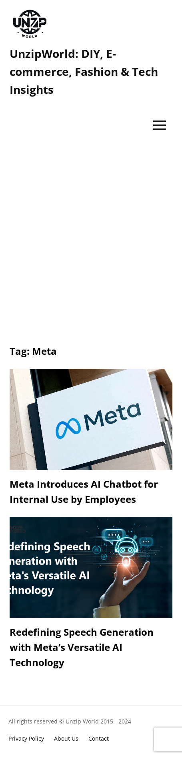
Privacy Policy (26, 738)
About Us (66, 738)
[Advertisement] (91, 239)
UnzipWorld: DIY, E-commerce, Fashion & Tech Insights (84, 71)
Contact (98, 738)
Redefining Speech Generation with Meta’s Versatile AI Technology (82, 647)
